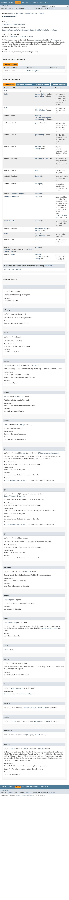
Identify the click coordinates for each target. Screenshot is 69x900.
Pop (39, 146)
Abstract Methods (42, 84)
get (36, 123)
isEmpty (38, 176)
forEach (38, 116)
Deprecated (34, 2)
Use (23, 2)
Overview (4, 2)
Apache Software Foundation (24, 795)
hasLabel (38, 158)
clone (37, 91)
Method (27, 8)
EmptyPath (17, 30)
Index (42, 2)
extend (37, 94)
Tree (27, 2)
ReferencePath (51, 30)
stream (37, 247)
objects (38, 221)
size (37, 239)
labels (37, 197)
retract (38, 234)
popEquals (39, 228)
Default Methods (59, 84)
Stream (7, 249)
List (6, 197)
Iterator (14, 193)
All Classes (5, 6)
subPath (38, 254)
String (41, 96)
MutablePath (39, 30)
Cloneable (6, 24)
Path (6, 91)
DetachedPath (7, 30)
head (37, 170)
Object (21, 24)
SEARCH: (44, 6)
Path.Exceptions (33, 71)
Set (36, 96)
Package (11, 2)
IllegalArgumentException (48, 453)
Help (46, 2)
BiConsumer (40, 118)
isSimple (38, 184)
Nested (9, 8)
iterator (38, 193)
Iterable (14, 24)
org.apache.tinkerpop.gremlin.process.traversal (26, 13)
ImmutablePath (28, 30)
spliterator (17, 269)
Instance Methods (24, 84)
